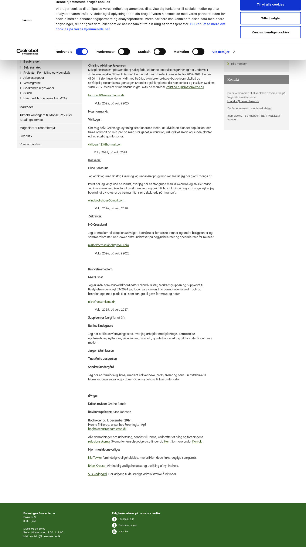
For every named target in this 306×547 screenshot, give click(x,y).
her (270, 108)
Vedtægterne (32, 83)
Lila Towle (94, 457)
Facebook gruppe (124, 525)
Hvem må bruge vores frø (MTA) (45, 98)
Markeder (26, 107)
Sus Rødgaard (97, 474)
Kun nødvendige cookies (270, 39)
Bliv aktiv (26, 136)
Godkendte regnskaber (38, 88)
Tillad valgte (270, 25)
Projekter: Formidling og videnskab (46, 72)
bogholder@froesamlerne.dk (107, 429)
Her (166, 441)
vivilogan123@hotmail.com (105, 144)
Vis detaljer (221, 58)
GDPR (27, 93)
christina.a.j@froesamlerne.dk (185, 87)
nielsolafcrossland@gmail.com (108, 245)
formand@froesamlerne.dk (106, 95)
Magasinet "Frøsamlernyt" (38, 128)
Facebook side (123, 519)
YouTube (120, 531)
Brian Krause (96, 465)
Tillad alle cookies (270, 11)
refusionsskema (99, 441)
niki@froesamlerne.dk (101, 301)
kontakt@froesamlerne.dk (243, 101)
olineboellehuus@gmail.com (106, 200)
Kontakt (197, 441)
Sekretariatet (32, 67)
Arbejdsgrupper (33, 77)
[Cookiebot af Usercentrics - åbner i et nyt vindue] (27, 59)
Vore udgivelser (30, 144)
